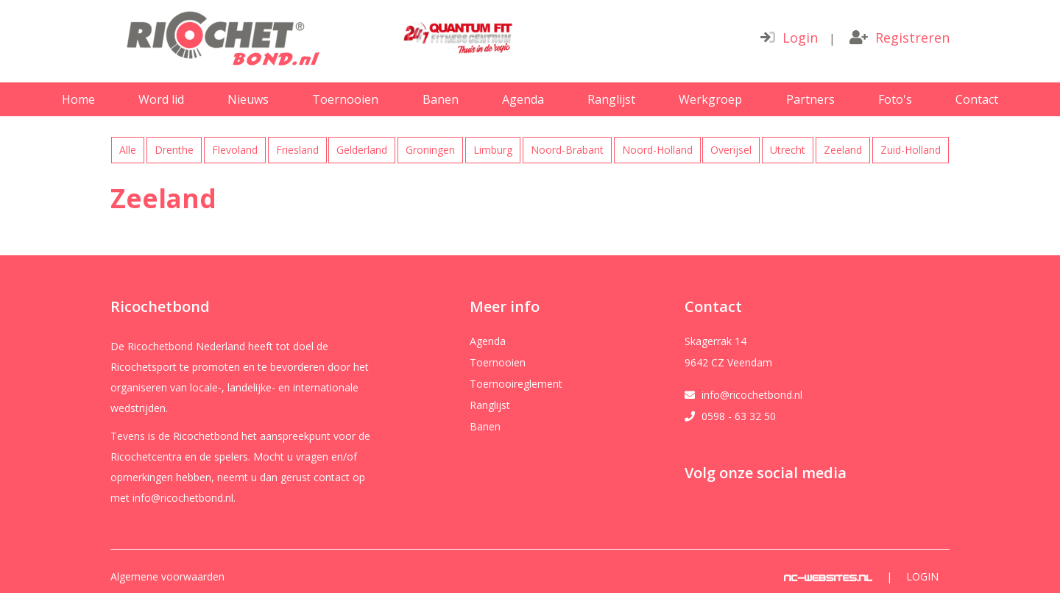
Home (78, 99)
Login (789, 37)
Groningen (430, 150)
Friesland (297, 150)
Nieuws (248, 99)
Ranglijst (611, 99)
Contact (976, 99)
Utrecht (787, 150)
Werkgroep (710, 99)
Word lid (161, 99)
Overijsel (731, 150)
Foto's (895, 99)
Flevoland (235, 150)
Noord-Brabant (567, 150)
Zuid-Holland (910, 150)
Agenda (523, 99)
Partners (810, 99)
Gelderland (361, 150)
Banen (441, 99)
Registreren (899, 37)
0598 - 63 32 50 (739, 416)
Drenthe (174, 150)
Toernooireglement (516, 384)
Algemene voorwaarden (167, 577)
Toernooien (345, 99)
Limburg (492, 150)
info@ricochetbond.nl (752, 395)
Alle (127, 150)
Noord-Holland (657, 150)
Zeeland (843, 150)
